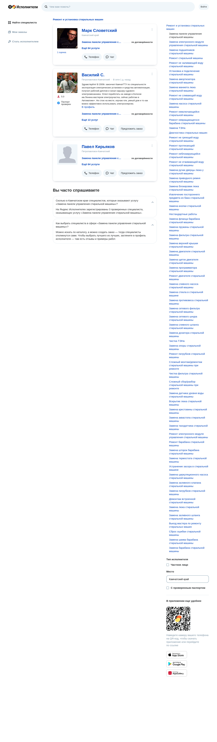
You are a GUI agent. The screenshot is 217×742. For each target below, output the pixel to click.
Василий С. (93, 75)
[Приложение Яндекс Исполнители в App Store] (176, 654)
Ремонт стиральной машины (186, 58)
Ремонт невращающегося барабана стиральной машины (187, 121)
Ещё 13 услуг (90, 119)
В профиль (88, 106)
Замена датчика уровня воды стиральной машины (186, 395)
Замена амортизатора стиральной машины (182, 81)
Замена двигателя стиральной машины (187, 253)
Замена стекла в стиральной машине (186, 294)
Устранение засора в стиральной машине (188, 468)
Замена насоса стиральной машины (185, 105)
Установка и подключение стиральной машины (184, 73)
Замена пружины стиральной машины (186, 229)
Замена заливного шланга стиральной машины (184, 517)
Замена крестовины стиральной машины (188, 411)
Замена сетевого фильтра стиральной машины (184, 310)
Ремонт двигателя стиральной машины (187, 277)
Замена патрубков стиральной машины (187, 492)
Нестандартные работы (183, 214)
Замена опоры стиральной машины (185, 347)
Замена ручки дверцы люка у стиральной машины (186, 172)
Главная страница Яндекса (10, 6)
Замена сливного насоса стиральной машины (183, 285)
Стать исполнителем (23, 41)
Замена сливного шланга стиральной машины (184, 326)
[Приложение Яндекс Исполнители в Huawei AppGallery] (176, 673)
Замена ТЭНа (177, 127)
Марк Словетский (99, 30)
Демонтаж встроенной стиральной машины (182, 500)
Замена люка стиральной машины (184, 509)
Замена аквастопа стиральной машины (187, 419)
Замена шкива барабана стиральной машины (183, 541)
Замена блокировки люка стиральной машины (184, 188)
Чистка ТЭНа (176, 340)
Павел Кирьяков (98, 146)
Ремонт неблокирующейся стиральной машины (184, 155)
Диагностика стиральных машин (188, 132)
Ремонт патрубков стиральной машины (187, 355)
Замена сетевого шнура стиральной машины (183, 318)
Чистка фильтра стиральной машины (185, 375)
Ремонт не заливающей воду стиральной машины (186, 64)
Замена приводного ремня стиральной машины (184, 180)
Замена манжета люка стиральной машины (182, 89)
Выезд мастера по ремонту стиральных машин (185, 525)
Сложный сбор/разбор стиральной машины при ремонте (183, 385)
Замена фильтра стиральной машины (186, 237)
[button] (92, 57)
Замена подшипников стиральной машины (181, 51)
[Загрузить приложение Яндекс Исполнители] (187, 619)
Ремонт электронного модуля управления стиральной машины (188, 435)
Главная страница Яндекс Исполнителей (23, 6)
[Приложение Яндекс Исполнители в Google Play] (176, 663)
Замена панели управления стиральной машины (102, 42)
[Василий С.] (67, 83)
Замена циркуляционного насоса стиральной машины (188, 476)
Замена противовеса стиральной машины (188, 302)
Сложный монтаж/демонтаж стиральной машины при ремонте (185, 365)
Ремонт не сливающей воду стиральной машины (185, 97)
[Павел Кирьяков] (67, 154)
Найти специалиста (22, 22)
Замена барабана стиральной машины (186, 549)
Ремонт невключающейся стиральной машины (184, 113)
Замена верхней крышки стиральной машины (183, 245)
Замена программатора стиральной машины (183, 269)
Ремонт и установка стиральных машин (185, 27)
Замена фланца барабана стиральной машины (184, 220)
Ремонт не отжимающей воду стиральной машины (186, 163)
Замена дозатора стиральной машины (186, 334)
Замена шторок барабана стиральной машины (184, 452)
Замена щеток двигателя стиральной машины (183, 261)
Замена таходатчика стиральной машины (188, 427)
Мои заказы (17, 32)
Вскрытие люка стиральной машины (185, 403)
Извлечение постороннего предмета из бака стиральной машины (186, 198)
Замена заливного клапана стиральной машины (185, 484)
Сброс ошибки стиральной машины (184, 533)
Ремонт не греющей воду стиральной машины (184, 139)
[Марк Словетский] (67, 38)
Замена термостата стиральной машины (187, 460)
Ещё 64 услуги (91, 48)
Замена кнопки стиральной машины (185, 207)
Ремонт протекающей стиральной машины (182, 147)
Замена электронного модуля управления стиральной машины (188, 43)
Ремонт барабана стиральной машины (186, 444)
